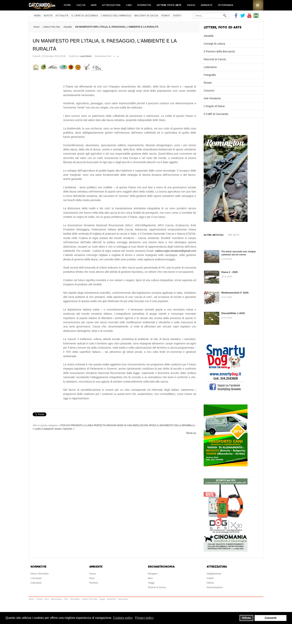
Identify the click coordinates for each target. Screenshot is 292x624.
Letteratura (210, 67)
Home (67, 5)
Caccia (80, 5)
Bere (150, 578)
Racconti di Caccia (146, 15)
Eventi (177, 15)
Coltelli (210, 578)
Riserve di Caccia (157, 587)
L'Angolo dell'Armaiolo (116, 15)
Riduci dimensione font (114, 55)
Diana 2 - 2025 (229, 272)
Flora (91, 578)
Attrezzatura (111, 5)
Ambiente (206, 5)
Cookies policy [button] (123, 617)
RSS (258, 5)
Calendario (36, 582)
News (37, 15)
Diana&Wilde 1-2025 (233, 313)
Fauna (92, 573)
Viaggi (191, 5)
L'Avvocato (36, 578)
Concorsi (209, 90)
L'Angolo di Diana (214, 106)
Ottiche (210, 582)
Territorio (93, 582)
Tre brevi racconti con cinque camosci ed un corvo (238, 253)
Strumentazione (215, 587)
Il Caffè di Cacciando (84, 15)
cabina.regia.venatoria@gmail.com (175, 250)
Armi (94, 5)
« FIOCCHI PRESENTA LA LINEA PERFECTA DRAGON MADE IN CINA (95, 425)
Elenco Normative (40, 573)
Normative (144, 5)
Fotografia (210, 74)
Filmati (165, 15)
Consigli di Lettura (214, 43)
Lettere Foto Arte (169, 5)
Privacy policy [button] (144, 617)
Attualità (62, 15)
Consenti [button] (271, 617)
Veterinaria (225, 5)
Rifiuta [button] (246, 617)
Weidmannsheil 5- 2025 (234, 292)
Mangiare (152, 573)
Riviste (208, 82)
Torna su (191, 433)
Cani (129, 5)
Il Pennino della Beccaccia (219, 51)
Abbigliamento (214, 573)
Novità (48, 15)
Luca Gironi (85, 56)
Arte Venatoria (212, 98)
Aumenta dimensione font (117, 55)
